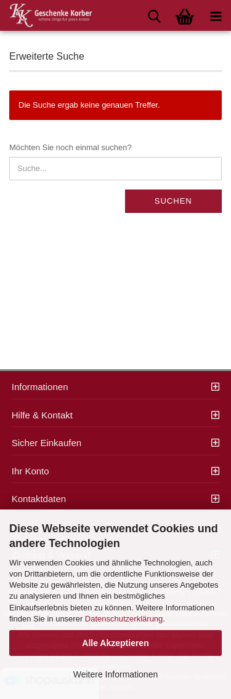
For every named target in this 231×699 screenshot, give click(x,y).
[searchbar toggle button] (154, 15)
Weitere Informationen (115, 674)
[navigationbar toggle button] (215, 15)
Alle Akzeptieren (115, 643)
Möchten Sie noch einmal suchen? (70, 147)
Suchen (173, 201)
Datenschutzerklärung (124, 618)
